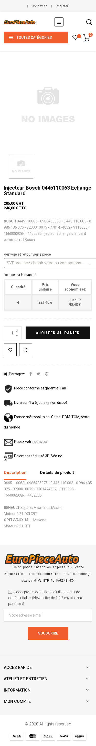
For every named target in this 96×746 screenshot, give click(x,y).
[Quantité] (13, 333)
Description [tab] (15, 472)
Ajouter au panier (58, 333)
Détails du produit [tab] (57, 472)
